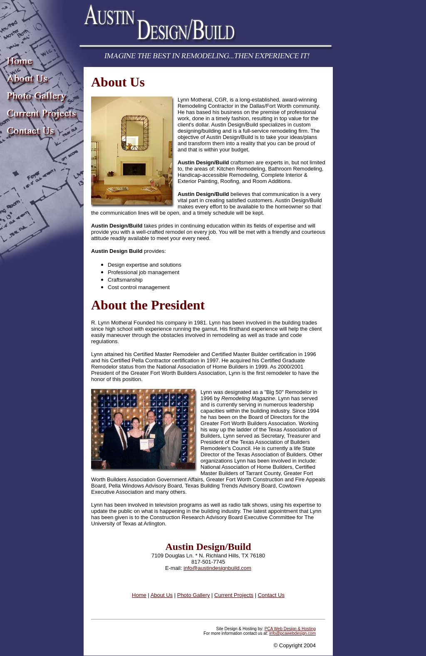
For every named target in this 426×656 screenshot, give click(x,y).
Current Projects (233, 595)
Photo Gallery (193, 595)
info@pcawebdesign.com (292, 633)
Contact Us (271, 595)
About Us (162, 595)
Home (139, 595)
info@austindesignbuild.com (217, 568)
